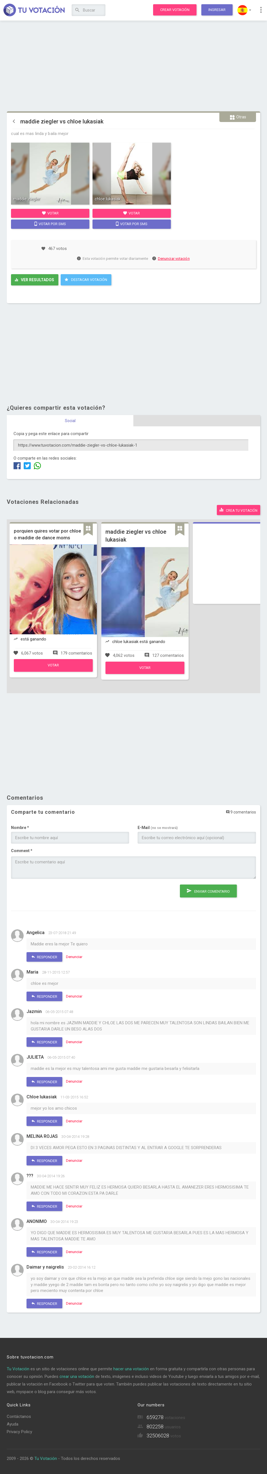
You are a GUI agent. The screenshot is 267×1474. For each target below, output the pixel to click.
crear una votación (76, 1375)
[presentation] (54, 893)
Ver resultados (34, 280)
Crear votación (174, 10)
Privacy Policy (19, 1430)
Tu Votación (18, 1367)
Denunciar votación (171, 258)
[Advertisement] (133, 66)
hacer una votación (131, 1367)
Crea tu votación (238, 509)
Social (70, 420)
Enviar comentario (208, 888)
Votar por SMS (50, 223)
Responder (44, 955)
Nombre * (20, 826)
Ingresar (217, 10)
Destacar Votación (86, 279)
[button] (244, 10)
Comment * (21, 849)
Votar (50, 213)
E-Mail (158, 826)
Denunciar (74, 956)
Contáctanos (19, 1415)
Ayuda (12, 1423)
